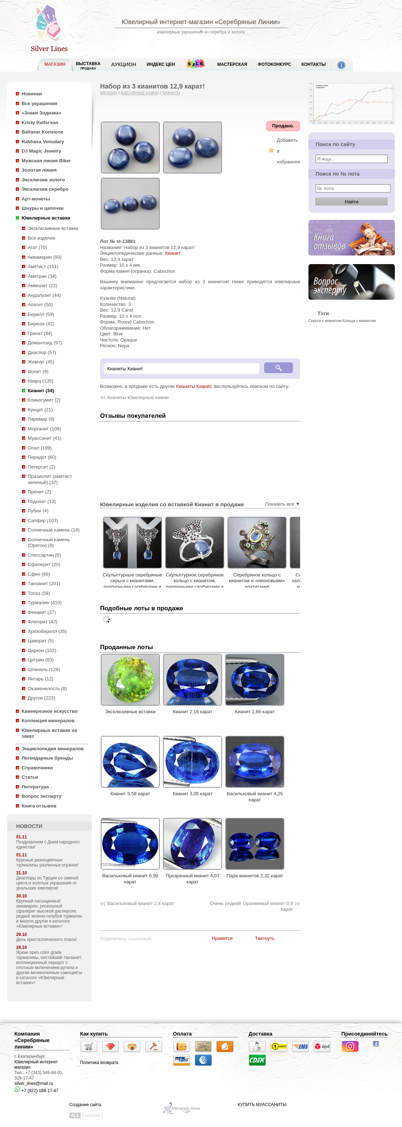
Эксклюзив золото (43, 179)
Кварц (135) (40, 381)
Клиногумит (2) (44, 400)
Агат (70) (37, 247)
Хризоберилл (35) (47, 631)
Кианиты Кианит (193, 386)
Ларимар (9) (41, 419)
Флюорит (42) (42, 621)
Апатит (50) (40, 304)
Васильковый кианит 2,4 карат (140, 903)
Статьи (30, 777)
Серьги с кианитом (325, 320)
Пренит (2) (39, 491)
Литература (35, 786)
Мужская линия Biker (46, 160)
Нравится (222, 938)
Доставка (260, 1034)
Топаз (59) (39, 593)
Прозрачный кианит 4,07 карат (192, 875)
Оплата (182, 1034)
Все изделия (41, 238)
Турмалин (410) (45, 602)
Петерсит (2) (41, 467)
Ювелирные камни (140, 93)
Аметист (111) (43, 266)
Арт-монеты (36, 199)
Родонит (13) (42, 501)
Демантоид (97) (45, 342)
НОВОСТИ (29, 826)
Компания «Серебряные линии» (32, 1040)
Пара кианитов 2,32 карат (254, 873)
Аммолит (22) (42, 285)
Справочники (37, 767)
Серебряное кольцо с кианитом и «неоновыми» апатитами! (274, 580)
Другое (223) (41, 698)
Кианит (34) (41, 390)
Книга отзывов (39, 806)
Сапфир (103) (43, 520)
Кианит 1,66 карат (254, 709)
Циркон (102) (42, 650)
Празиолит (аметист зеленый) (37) (50, 479)
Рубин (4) (38, 510)
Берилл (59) (41, 314)
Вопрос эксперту (42, 796)
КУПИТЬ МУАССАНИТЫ (262, 1104)
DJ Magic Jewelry (41, 151)
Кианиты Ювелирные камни (138, 397)
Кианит (173, 253)
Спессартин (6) (44, 555)
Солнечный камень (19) (54, 530)
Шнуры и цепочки (43, 208)
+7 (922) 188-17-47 (36, 1090)
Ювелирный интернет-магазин (167, 22)
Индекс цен (160, 64)
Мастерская (232, 64)
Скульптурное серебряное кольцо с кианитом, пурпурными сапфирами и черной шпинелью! (212, 584)
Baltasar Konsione (42, 132)
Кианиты (171, 93)
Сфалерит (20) (44, 564)
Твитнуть (265, 938)
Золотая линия (39, 170)
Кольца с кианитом (359, 320)
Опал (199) (40, 448)
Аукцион (123, 64)
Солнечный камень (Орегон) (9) (49, 542)
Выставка (88, 65)
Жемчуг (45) (41, 362)
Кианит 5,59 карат (130, 791)
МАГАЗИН (55, 64)
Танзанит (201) (44, 583)
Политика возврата (99, 1062)
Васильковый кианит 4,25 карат (254, 793)
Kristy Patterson (40, 122)
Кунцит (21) (40, 409)
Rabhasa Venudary (43, 141)
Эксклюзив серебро (45, 189)
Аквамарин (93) (45, 257)
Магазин (108, 93)
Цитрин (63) (41, 659)
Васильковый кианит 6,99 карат (130, 875)
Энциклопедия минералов (53, 748)
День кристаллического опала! (46, 939)
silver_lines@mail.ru (33, 1083)
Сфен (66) (39, 574)
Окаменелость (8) (47, 688)
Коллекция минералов (48, 720)
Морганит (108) (44, 428)
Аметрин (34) (42, 276)
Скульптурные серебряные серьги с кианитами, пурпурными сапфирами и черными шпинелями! (150, 584)
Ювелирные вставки (46, 218)
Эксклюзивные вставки (53, 228)
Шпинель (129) (44, 669)
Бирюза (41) (41, 323)
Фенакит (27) (42, 612)
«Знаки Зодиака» (42, 113)
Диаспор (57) (42, 352)
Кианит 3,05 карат (192, 791)
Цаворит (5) (41, 640)
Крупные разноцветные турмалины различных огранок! (47, 862)
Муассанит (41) (44, 438)
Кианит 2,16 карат (192, 709)
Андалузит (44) (44, 295)
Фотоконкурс (274, 64)
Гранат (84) (40, 333)
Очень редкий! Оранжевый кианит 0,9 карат (251, 906)
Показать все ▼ (282, 504)
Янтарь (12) (40, 679)
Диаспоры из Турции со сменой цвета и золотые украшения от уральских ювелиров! (47, 883)
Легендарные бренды (47, 758)
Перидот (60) (42, 457)
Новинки (32, 93)
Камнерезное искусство (50, 711)
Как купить (94, 1034)
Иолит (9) (38, 371)
